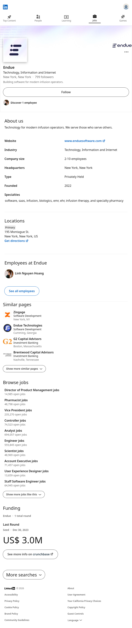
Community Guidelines (16, 620)
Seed (16, 530)
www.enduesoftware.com (85, 141)
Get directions (16, 241)
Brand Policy (11, 613)
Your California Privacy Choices (84, 601)
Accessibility (11, 594)
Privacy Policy (11, 601)
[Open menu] (126, 52)
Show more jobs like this (23, 494)
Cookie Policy (11, 607)
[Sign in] (126, 7)
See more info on (30, 554)
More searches (24, 575)
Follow (66, 92)
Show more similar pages (24, 368)
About (70, 588)
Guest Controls (75, 613)
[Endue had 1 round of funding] (17, 516)
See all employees (22, 291)
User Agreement (76, 594)
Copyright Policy (76, 607)
